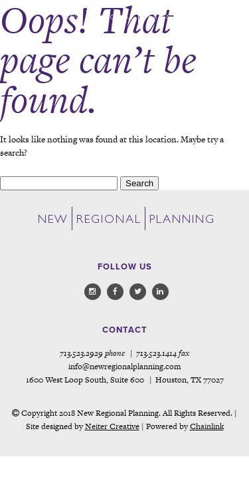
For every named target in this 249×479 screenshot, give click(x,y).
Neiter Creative (112, 426)
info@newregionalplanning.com (124, 367)
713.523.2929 (81, 353)
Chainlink (207, 426)
